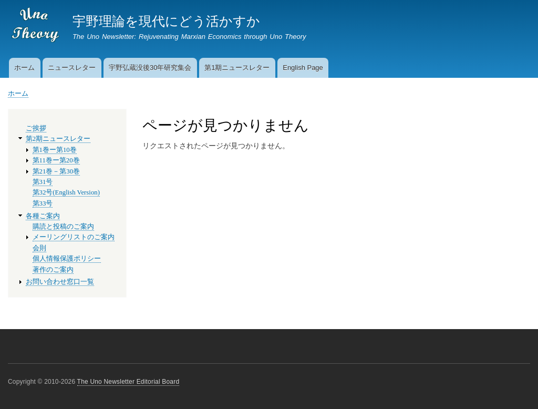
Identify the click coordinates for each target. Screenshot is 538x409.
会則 (39, 248)
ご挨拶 (36, 128)
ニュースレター (72, 67)
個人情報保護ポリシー (67, 258)
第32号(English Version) (66, 192)
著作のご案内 (53, 269)
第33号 (43, 203)
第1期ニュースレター (237, 67)
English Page (303, 67)
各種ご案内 (43, 216)
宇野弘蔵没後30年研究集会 (150, 67)
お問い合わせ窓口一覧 (60, 281)
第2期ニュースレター (58, 138)
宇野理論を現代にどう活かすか (166, 21)
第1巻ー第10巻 (55, 150)
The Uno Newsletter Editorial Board (128, 381)
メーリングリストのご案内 (74, 237)
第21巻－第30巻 (56, 171)
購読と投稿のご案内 (63, 226)
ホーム (24, 67)
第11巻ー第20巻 (56, 160)
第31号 (43, 182)
